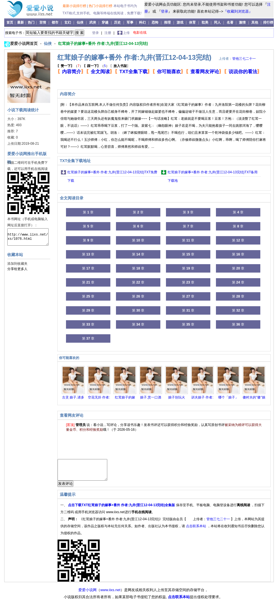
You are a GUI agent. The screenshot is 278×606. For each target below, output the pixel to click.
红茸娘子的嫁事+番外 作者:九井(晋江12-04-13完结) (103, 43)
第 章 (88, 212)
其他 (254, 22)
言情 (42, 22)
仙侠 (80, 22)
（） (70, 66)
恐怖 (155, 22)
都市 (55, 22)
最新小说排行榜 (75, 6)
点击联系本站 (196, 530)
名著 (230, 22)
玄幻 (67, 22)
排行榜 (268, 22)
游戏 (180, 22)
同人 (217, 22)
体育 (192, 22)
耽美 (205, 22)
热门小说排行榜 (101, 6)
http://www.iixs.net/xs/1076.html (28, 237)
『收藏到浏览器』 (237, 11)
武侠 (92, 22)
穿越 (105, 22)
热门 (31, 22)
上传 (126, 33)
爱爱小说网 (87, 594)
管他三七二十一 (244, 59)
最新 (21, 22)
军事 (130, 22)
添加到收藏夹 (17, 264)
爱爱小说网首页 (24, 43)
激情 (242, 22)
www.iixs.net (110, 594)
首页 (10, 22)
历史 (117, 22)
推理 (167, 22)
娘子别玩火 (176, 397)
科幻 (142, 22)
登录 (164, 11)
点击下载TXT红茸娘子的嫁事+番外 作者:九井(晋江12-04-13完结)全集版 (122, 509)
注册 (108, 33)
